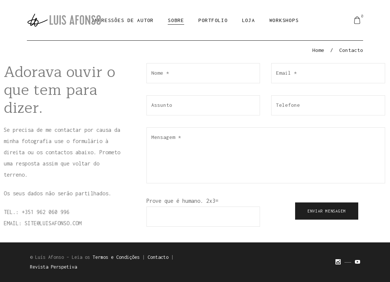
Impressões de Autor (123, 20)
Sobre (176, 20)
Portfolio (213, 20)
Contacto (158, 257)
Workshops (284, 20)
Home (318, 50)
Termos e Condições (116, 257)
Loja (248, 20)
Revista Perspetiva (53, 267)
